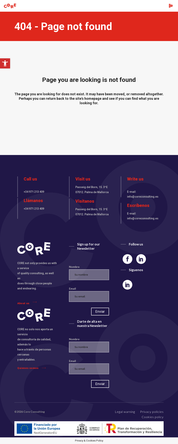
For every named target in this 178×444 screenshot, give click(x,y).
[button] (5, 63)
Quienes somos (31, 368)
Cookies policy (153, 417)
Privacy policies (152, 411)
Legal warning (125, 411)
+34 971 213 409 (34, 191)
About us (27, 302)
